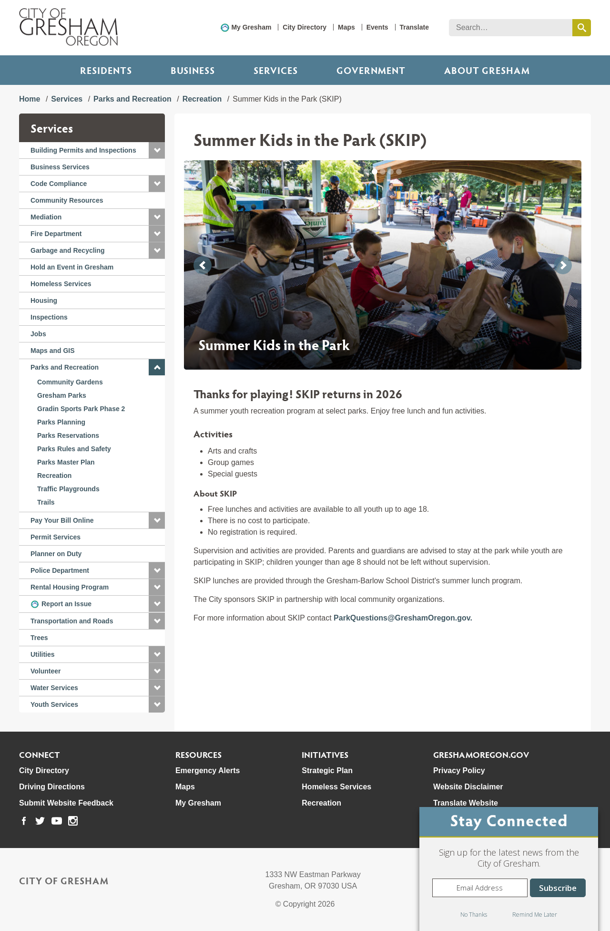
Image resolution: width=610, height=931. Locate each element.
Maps (346, 27)
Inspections (49, 317)
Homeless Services (61, 284)
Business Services (60, 167)
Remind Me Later (534, 914)
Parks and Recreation (132, 99)
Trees (39, 637)
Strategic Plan (327, 770)
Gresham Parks (61, 395)
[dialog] (508, 869)
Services (276, 70)
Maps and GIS (52, 350)
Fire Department (55, 234)
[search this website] (581, 27)
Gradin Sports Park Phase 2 (81, 409)
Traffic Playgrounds (68, 489)
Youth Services (54, 704)
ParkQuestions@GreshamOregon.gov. (403, 618)
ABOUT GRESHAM (487, 70)
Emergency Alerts (207, 770)
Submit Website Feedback (66, 803)
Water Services (54, 688)
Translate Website (465, 803)
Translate (414, 27)
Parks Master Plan (66, 462)
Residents (106, 70)
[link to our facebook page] (23, 820)
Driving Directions (52, 787)
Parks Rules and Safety (74, 449)
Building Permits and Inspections (83, 150)
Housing (43, 300)
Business (193, 70)
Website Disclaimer (468, 787)
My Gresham (251, 27)
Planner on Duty (55, 554)
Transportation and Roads (71, 621)
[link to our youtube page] (56, 820)
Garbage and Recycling (67, 250)
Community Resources (66, 200)
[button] (157, 150)
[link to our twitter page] (40, 820)
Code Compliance (58, 183)
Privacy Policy (459, 770)
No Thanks (473, 914)
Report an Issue (66, 604)
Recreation (202, 99)
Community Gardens (70, 382)
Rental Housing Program (69, 587)
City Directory (304, 27)
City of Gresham (64, 880)
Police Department (59, 570)
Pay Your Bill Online (62, 520)
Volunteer (45, 671)
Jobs (38, 334)
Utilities (42, 654)
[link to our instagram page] (72, 820)
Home (29, 99)
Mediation (45, 217)
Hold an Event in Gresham (71, 267)
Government (371, 70)
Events (377, 27)
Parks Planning (61, 422)
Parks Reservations (68, 435)
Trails (46, 502)
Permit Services (55, 537)
